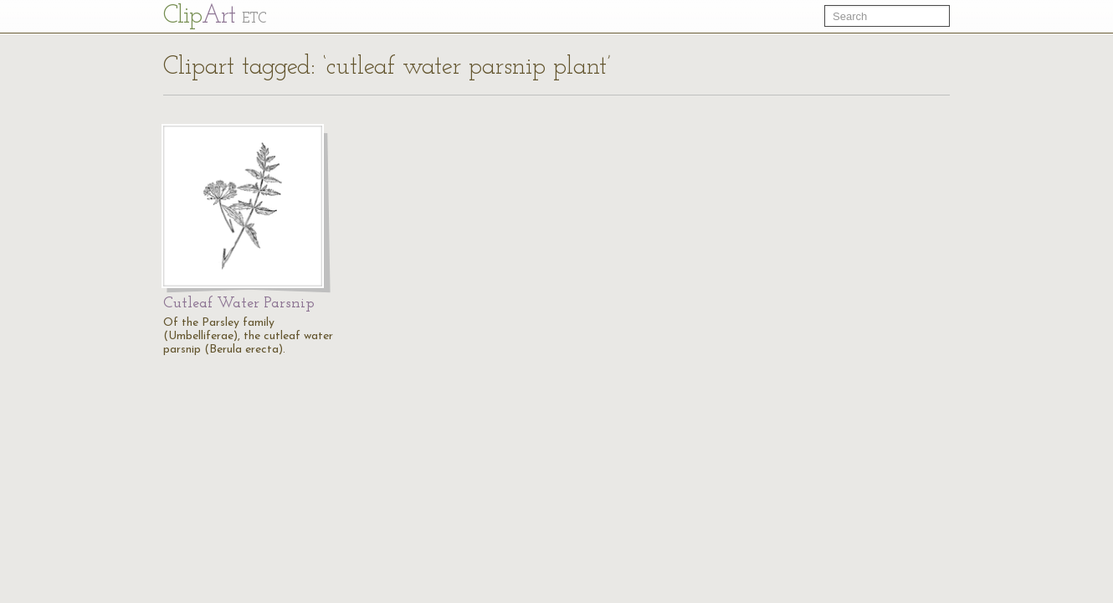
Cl (214, 16)
